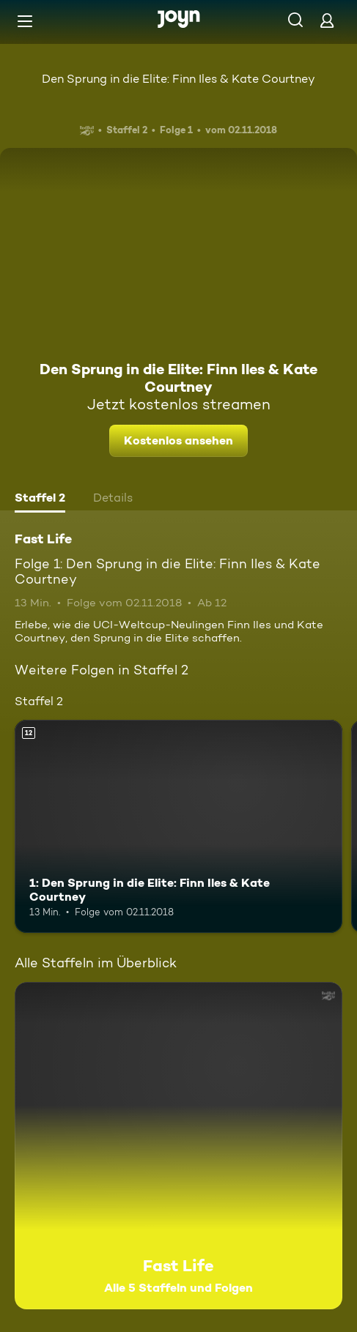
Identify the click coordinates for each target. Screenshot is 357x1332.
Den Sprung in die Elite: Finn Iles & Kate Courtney (178, 79)
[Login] (327, 20)
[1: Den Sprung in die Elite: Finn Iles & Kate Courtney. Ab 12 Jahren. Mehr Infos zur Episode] (178, 826)
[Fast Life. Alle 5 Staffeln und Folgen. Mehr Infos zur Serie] (178, 1145)
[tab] (40, 499)
